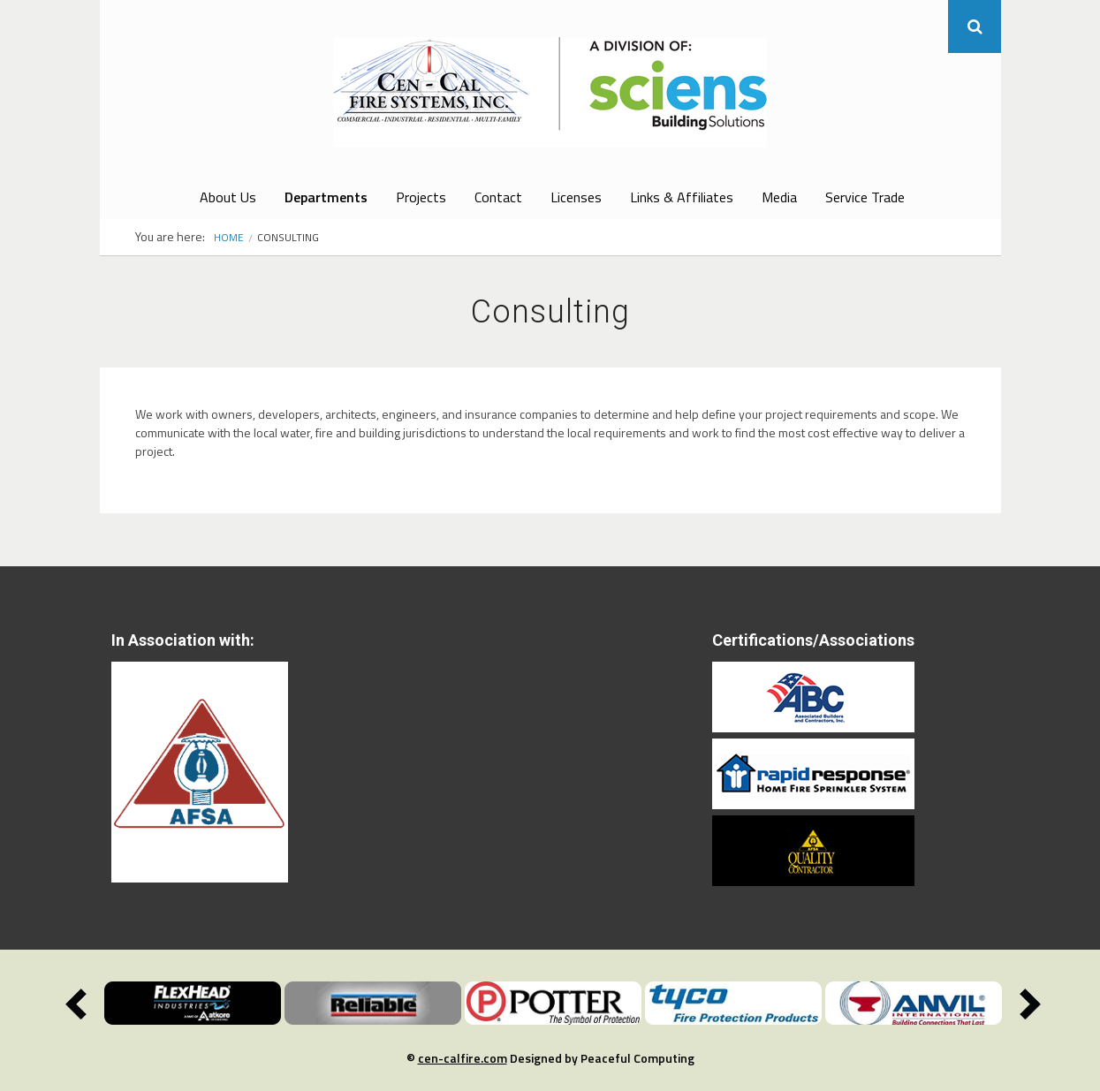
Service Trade (865, 197)
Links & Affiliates (681, 197)
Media (779, 197)
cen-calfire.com (462, 1058)
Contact (498, 197)
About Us (228, 197)
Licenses (576, 197)
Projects (421, 197)
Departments (326, 197)
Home (229, 237)
